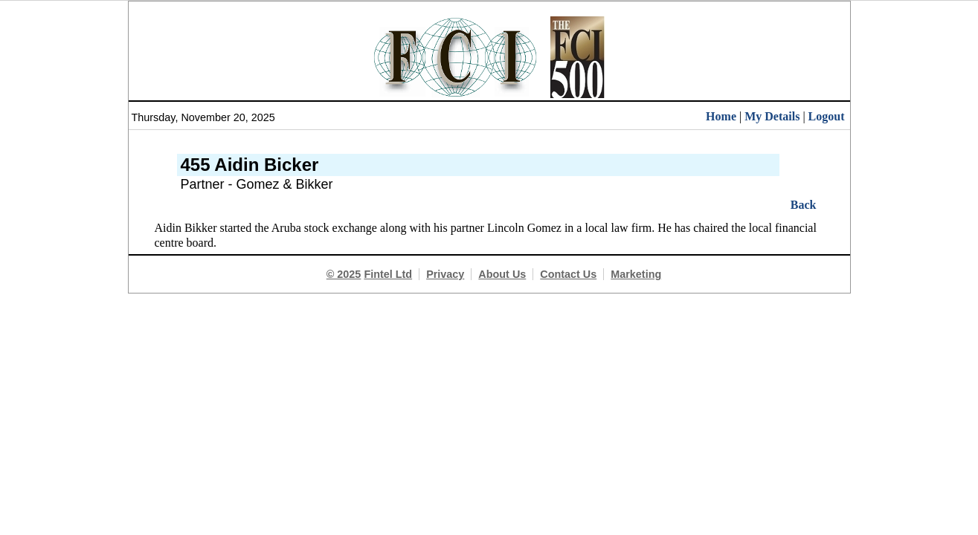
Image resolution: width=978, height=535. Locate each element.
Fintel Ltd (388, 274)
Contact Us (568, 274)
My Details (772, 116)
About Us (502, 274)
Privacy (445, 274)
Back (804, 204)
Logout (826, 116)
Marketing (636, 274)
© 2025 (343, 274)
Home (721, 116)
